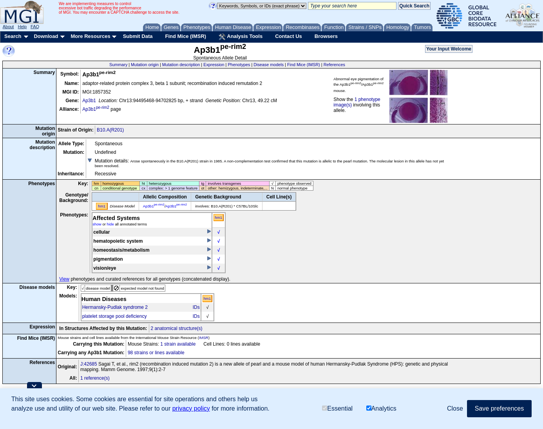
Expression (213, 64)
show (96, 224)
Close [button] (455, 408)
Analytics (381, 408)
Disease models (268, 64)
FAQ (35, 26)
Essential (337, 408)
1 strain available (177, 344)
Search (12, 36)
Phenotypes (239, 64)
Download (46, 36)
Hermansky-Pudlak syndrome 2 (115, 307)
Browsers (326, 36)
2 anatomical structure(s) (177, 328)
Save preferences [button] (499, 408)
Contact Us (288, 36)
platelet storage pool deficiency (114, 316)
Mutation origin (145, 64)
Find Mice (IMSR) (185, 36)
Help (22, 26)
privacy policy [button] (191, 408)
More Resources (90, 36)
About (8, 26)
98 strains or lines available (156, 352)
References (334, 64)
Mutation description (181, 64)
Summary (118, 64)
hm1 (218, 217)
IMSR (203, 337)
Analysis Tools (240, 36)
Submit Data (138, 36)
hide (110, 224)
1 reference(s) (95, 378)
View (64, 279)
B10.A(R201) (110, 130)
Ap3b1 (89, 100)
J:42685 (88, 364)
